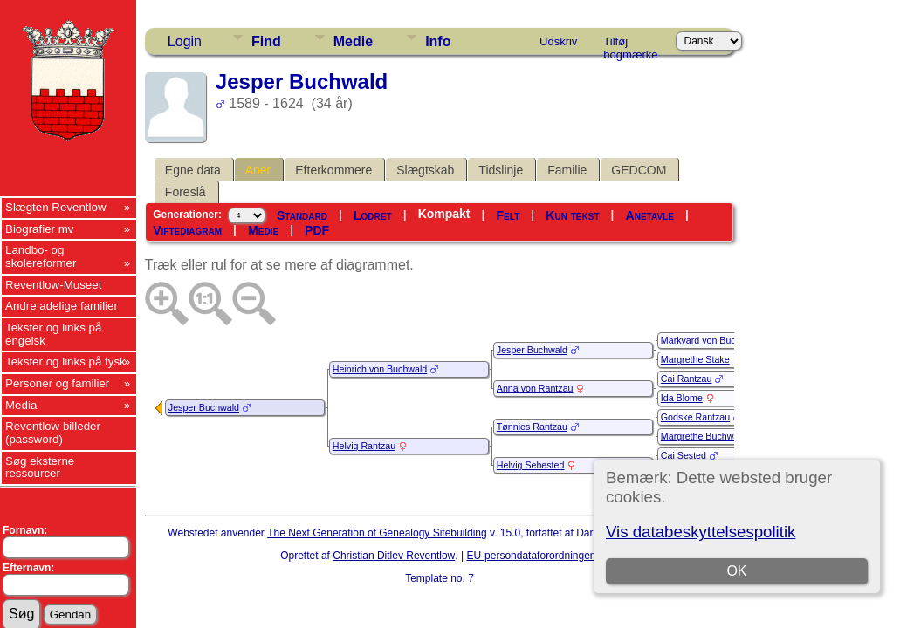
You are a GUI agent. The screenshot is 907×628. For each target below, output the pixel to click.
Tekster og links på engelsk (53, 334)
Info (437, 41)
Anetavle (650, 215)
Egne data (193, 170)
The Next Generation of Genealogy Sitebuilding (377, 533)
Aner (258, 170)
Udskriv (558, 41)
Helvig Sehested (531, 465)
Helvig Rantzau (364, 445)
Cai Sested (683, 455)
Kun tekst (572, 215)
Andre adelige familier (61, 305)
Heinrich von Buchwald (380, 369)
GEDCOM (638, 170)
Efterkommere (333, 170)
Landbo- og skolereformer (40, 256)
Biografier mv (39, 229)
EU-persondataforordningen (530, 556)
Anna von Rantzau (535, 388)
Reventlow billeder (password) (52, 433)
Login (185, 41)
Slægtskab (425, 170)
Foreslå (185, 192)
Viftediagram (187, 230)
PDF (317, 230)
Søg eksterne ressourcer (39, 467)
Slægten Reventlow (56, 207)
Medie (353, 41)
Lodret (373, 215)
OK (736, 570)
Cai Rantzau (686, 378)
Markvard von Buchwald (710, 340)
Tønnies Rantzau (532, 426)
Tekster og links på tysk (65, 361)
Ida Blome (682, 397)
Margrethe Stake (695, 359)
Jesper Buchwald (203, 407)
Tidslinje (500, 170)
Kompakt (444, 214)
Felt (508, 215)
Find (266, 41)
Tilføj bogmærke (630, 44)
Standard (302, 215)
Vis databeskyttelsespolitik (700, 531)
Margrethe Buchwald (703, 436)
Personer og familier (57, 383)
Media (21, 405)
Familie (567, 170)
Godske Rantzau (695, 417)
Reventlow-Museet (53, 284)
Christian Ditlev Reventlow (394, 556)
